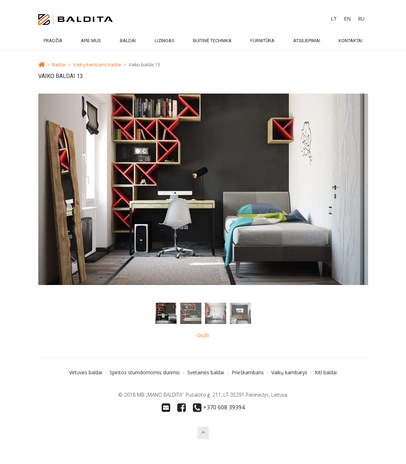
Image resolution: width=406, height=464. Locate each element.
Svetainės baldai (205, 372)
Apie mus (91, 40)
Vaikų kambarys (289, 372)
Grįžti (203, 335)
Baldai (128, 40)
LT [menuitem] (334, 18)
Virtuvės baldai (85, 372)
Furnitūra (262, 40)
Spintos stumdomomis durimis (145, 372)
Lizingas (164, 40)
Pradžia (53, 40)
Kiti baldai (326, 372)
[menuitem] (333, 18)
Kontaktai (350, 40)
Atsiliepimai (306, 40)
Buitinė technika (212, 40)
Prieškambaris (248, 372)
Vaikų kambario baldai (97, 64)
